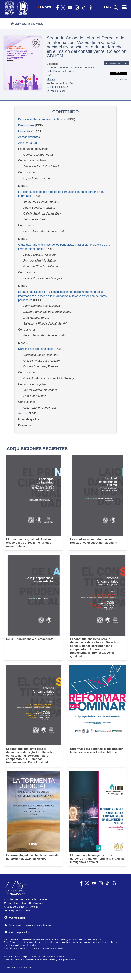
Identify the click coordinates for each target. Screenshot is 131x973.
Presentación (26, 131)
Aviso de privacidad (18, 932)
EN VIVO (45, 7)
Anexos (23, 413)
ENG (107, 7)
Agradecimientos (29, 137)
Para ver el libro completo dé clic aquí (42, 119)
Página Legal (56, 90)
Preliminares (26, 125)
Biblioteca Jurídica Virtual (27, 23)
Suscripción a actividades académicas (28, 925)
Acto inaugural (27, 143)
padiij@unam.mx (71, 959)
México (51, 79)
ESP (99, 7)
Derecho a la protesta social (36, 348)
